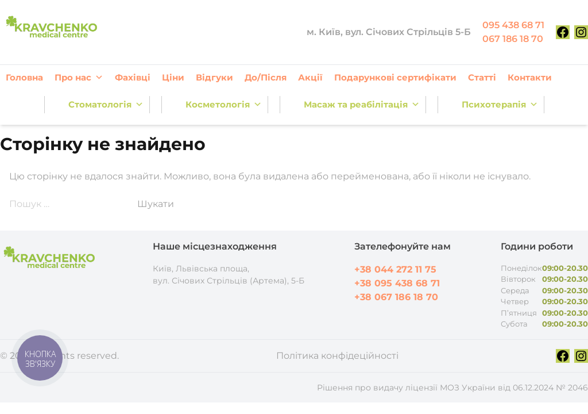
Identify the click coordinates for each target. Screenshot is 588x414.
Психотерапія (500, 104)
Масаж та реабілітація (362, 104)
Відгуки (214, 77)
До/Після (266, 77)
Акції (310, 77)
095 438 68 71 (513, 25)
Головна (24, 77)
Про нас (79, 77)
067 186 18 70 (512, 38)
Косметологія (223, 104)
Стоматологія (106, 104)
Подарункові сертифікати (395, 77)
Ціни (173, 77)
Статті (482, 77)
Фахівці (132, 77)
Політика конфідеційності (337, 355)
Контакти (530, 77)
